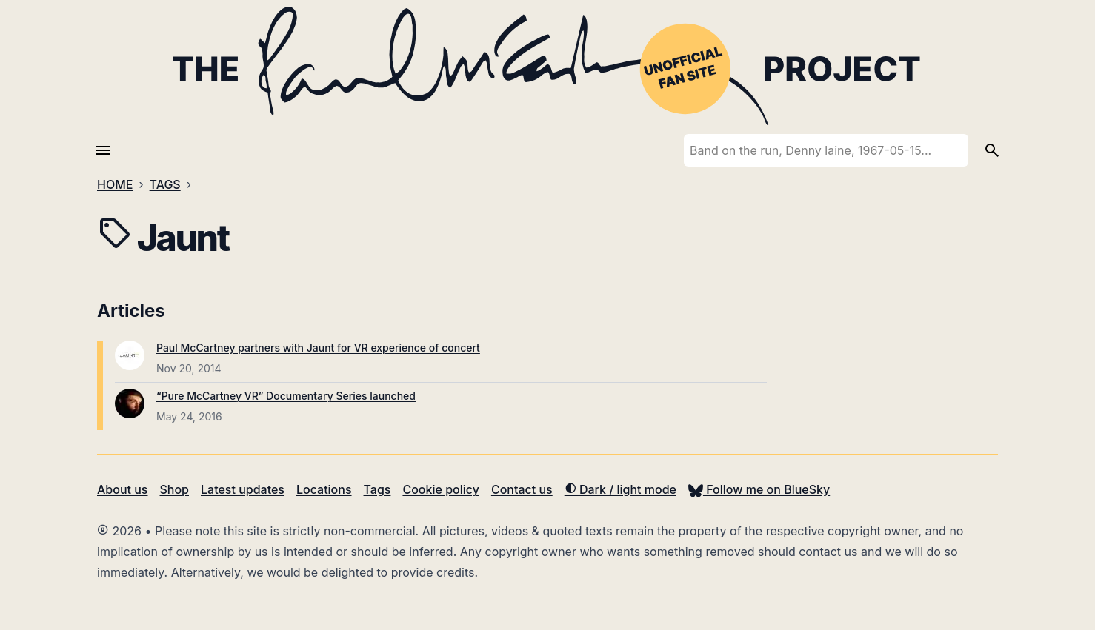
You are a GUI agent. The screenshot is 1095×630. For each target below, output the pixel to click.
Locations (324, 489)
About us (122, 489)
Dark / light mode (620, 489)
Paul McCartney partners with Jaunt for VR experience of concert (318, 347)
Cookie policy (440, 489)
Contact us (522, 489)
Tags (377, 489)
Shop (174, 489)
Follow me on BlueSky (759, 489)
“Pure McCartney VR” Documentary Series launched (286, 395)
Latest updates (242, 489)
